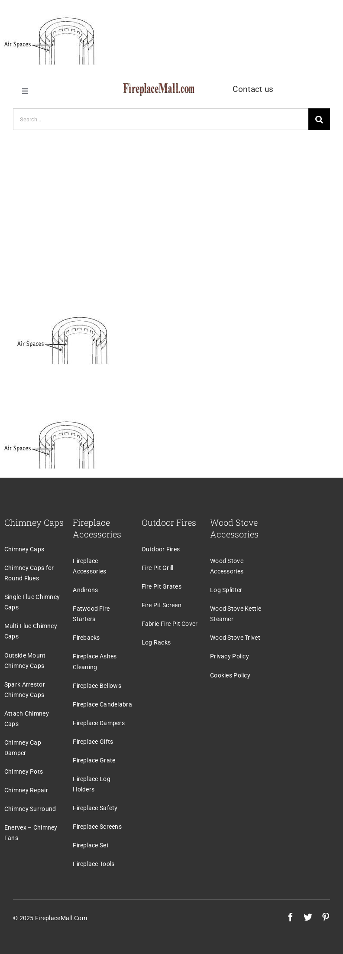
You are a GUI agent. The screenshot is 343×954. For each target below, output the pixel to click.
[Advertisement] (171, 212)
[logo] (158, 87)
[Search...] (160, 119)
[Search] (319, 119)
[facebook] (290, 917)
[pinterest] (325, 917)
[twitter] (308, 917)
